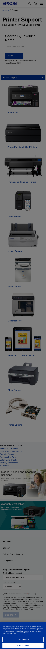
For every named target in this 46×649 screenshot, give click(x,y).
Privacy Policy (24, 632)
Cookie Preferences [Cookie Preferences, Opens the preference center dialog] (23, 639)
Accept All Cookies (23, 645)
